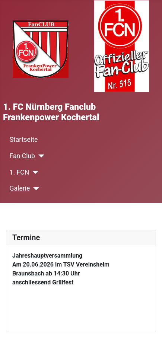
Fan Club (22, 156)
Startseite (24, 139)
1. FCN (19, 172)
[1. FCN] (33, 172)
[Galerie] (34, 188)
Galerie (20, 188)
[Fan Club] (39, 155)
